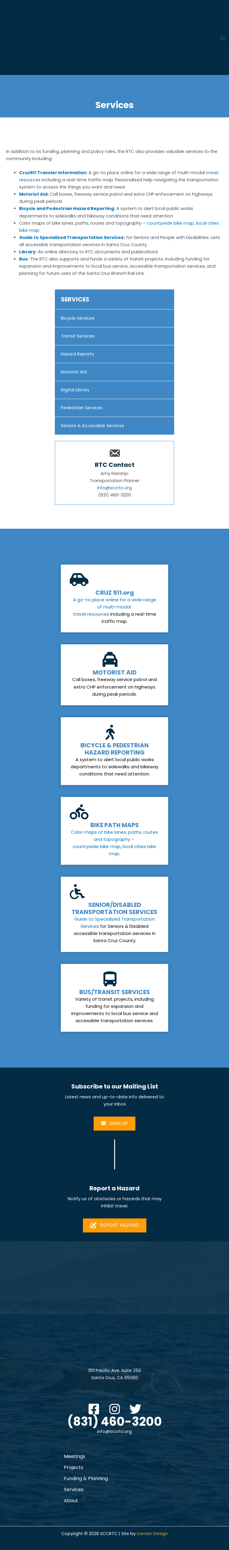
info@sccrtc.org (114, 488)
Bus (23, 259)
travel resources (91, 614)
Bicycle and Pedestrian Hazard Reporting (66, 208)
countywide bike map (170, 223)
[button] (94, 1409)
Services (73, 1489)
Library (27, 252)
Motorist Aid (33, 194)
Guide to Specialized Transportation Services (71, 237)
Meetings (74, 1456)
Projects (73, 1467)
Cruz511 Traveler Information (52, 173)
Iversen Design (152, 1534)
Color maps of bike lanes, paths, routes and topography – (114, 835)
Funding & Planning (86, 1478)
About (71, 1500)
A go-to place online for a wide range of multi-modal (114, 603)
